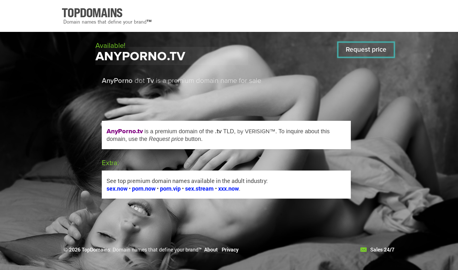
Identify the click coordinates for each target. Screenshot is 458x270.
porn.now (144, 188)
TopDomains (96, 249)
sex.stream (199, 188)
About (211, 249)
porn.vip (170, 188)
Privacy (230, 249)
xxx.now (228, 188)
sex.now (117, 188)
